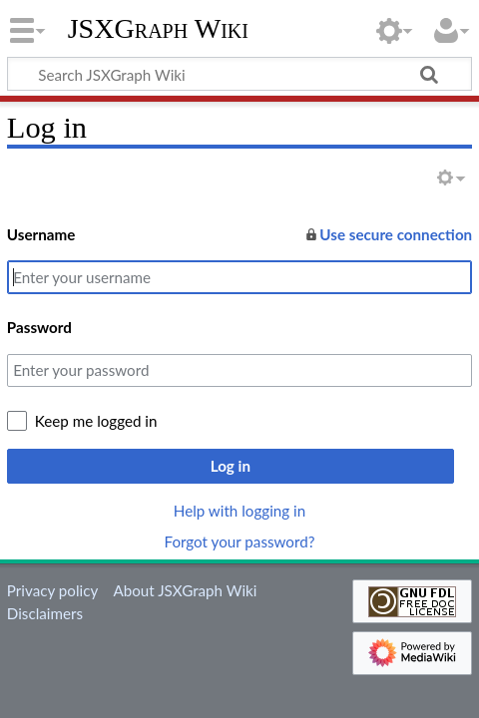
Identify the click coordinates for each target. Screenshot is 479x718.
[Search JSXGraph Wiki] (239, 74)
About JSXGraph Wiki (184, 590)
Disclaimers (45, 613)
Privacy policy (52, 590)
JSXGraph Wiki (158, 29)
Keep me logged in (96, 421)
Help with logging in (239, 511)
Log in (230, 466)
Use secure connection (387, 234)
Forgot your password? (239, 541)
